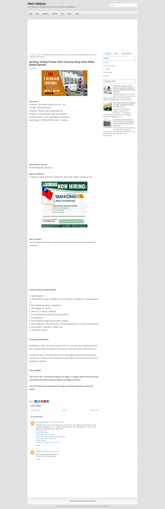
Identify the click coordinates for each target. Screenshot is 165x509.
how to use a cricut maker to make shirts (51, 436)
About (106, 76)
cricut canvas (41, 431)
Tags (116, 53)
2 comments (32, 68)
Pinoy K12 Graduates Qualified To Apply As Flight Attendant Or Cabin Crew (124, 105)
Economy (55, 14)
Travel (77, 14)
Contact (107, 69)
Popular (107, 53)
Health (69, 14)
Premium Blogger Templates (76, 506)
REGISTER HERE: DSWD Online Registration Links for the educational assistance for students (124, 89)
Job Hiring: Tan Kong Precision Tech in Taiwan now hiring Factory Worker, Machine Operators (62, 63)
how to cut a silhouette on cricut (47, 442)
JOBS (38, 55)
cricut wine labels (42, 433)
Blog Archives (126, 53)
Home (30, 14)
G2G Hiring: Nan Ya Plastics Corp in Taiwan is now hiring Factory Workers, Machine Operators (123, 122)
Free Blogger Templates (102, 506)
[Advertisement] (64, 37)
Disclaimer (108, 72)
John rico (39, 451)
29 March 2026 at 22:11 (52, 451)
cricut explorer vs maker (45, 435)
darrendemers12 (42, 422)
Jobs (62, 14)
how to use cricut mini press (46, 438)
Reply (38, 445)
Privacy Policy (109, 66)
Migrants (46, 14)
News (37, 14)
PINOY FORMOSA (37, 4)
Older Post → (95, 410)
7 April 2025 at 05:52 (56, 422)
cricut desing (40, 440)
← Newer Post (34, 410)
